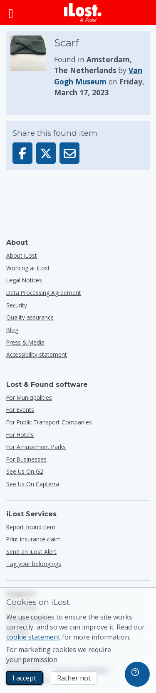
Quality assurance (30, 317)
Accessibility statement (36, 354)
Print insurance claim (33, 539)
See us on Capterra (32, 484)
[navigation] (137, 674)
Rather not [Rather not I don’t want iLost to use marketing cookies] (74, 678)
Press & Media (25, 342)
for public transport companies (49, 422)
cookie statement (33, 637)
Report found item (30, 527)
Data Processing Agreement (43, 293)
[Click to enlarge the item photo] (32, 67)
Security (16, 305)
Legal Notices (24, 280)
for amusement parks (36, 447)
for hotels (20, 435)
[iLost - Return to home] (82, 12)
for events (20, 410)
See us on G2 (24, 471)
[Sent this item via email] (69, 153)
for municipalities (29, 397)
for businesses (26, 459)
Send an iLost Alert (31, 552)
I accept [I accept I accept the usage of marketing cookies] (24, 678)
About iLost (21, 255)
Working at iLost (28, 268)
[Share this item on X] (46, 153)
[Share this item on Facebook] (22, 153)
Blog (12, 330)
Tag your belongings (33, 564)
